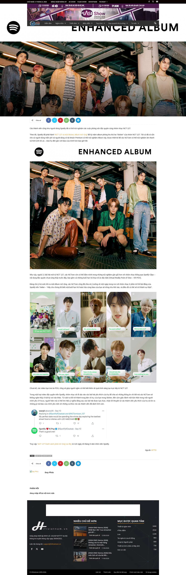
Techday (103, 2)
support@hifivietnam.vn (52, 544)
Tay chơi (100, 23)
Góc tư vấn (122, 550)
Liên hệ (98, 572)
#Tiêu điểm (122, 530)
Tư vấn (135, 23)
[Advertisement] (93, 510)
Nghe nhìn (61, 23)
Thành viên (107, 572)
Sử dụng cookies (151, 572)
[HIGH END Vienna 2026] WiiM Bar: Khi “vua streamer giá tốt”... (99, 529)
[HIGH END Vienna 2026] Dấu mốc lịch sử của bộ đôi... (100, 554)
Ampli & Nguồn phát (125, 542)
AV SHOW (72, 2)
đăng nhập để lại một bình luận (42, 493)
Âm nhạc (33, 85)
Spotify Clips (47, 456)
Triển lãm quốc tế (94, 535)
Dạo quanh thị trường (118, 23)
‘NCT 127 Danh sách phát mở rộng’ (51, 444)
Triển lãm (74, 23)
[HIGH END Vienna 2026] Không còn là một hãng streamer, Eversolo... (98, 542)
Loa (119, 534)
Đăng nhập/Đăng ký (59, 2)
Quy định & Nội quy (120, 572)
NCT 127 (38, 456)
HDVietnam (92, 2)
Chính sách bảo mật (136, 572)
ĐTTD (154, 450)
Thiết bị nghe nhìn (124, 527)
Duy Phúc (35, 103)
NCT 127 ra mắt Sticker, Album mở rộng (71, 135)
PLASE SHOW (82, 2)
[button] (155, 23)
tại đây (69, 444)
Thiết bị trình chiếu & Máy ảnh (129, 546)
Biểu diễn (87, 23)
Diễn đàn (48, 23)
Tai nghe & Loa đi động (126, 538)
